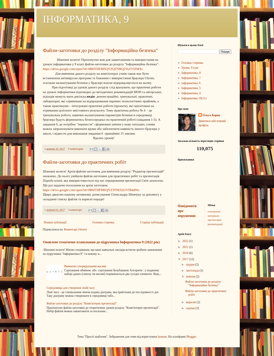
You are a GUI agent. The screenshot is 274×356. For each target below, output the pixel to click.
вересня (191, 302)
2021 (185, 247)
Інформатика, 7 (191, 78)
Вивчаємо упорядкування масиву (85, 266)
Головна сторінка (103, 222)
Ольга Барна (211, 115)
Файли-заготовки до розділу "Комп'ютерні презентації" (82, 303)
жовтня (191, 276)
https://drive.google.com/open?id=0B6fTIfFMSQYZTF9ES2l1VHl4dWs (91, 190)
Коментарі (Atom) (75, 229)
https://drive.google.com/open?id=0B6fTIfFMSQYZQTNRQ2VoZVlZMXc (93, 69)
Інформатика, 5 (191, 88)
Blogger (191, 336)
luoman (162, 336)
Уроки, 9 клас (190, 67)
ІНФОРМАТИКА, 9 (86, 19)
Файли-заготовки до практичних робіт (84, 162)
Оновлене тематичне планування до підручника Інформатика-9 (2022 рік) (101, 242)
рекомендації (215, 224)
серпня (190, 308)
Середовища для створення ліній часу (71, 287)
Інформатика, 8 (191, 72)
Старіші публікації (152, 222)
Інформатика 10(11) (194, 98)
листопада (193, 270)
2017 (185, 259)
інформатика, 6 (191, 83)
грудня (190, 264)
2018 (185, 253)
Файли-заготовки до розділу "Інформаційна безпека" (100, 50)
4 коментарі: (75, 209)
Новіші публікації (55, 222)
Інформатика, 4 (191, 93)
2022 (185, 241)
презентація (214, 219)
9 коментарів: (76, 148)
